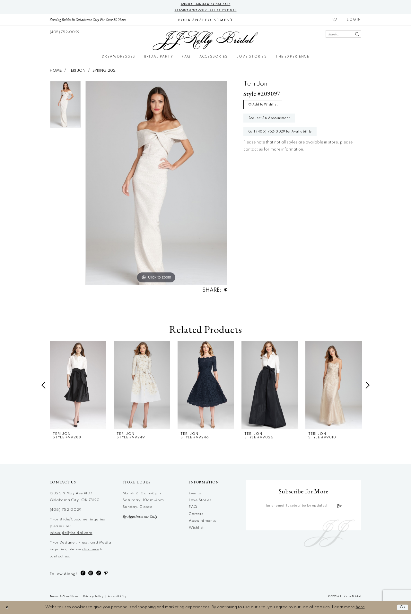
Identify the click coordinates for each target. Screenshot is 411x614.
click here (90, 550)
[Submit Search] (357, 34)
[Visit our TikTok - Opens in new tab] (98, 573)
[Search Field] (343, 34)
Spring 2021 (104, 71)
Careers (196, 514)
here (360, 608)
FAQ (193, 507)
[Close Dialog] (7, 607)
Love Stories (200, 501)
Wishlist (196, 528)
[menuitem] (88, 20)
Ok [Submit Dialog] (402, 608)
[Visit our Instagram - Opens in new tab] (90, 573)
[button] (354, 20)
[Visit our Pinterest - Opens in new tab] (106, 573)
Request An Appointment (272, 121)
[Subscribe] (343, 506)
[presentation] (78, 385)
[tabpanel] (65, 107)
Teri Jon (77, 71)
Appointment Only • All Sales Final (205, 10)
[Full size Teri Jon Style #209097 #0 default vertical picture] (156, 183)
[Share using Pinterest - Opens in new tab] (225, 291)
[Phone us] (64, 33)
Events (195, 494)
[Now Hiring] (205, 20)
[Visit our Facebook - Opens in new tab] (83, 573)
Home (56, 71)
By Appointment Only (140, 517)
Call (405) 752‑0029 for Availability (284, 135)
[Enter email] (303, 506)
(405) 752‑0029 (66, 510)
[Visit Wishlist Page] (335, 20)
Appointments (202, 521)
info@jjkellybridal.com (71, 534)
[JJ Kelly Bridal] (205, 41)
